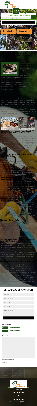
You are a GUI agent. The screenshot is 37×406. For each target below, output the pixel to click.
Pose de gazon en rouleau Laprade (30, 371)
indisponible (26, 9)
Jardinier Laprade (6, 372)
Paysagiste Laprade (6, 373)
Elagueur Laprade (6, 370)
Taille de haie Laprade (4, 376)
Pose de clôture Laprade (17, 376)
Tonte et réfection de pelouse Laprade (18, 371)
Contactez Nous (24, 31)
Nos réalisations (8, 31)
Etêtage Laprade (17, 373)
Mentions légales (18, 403)
